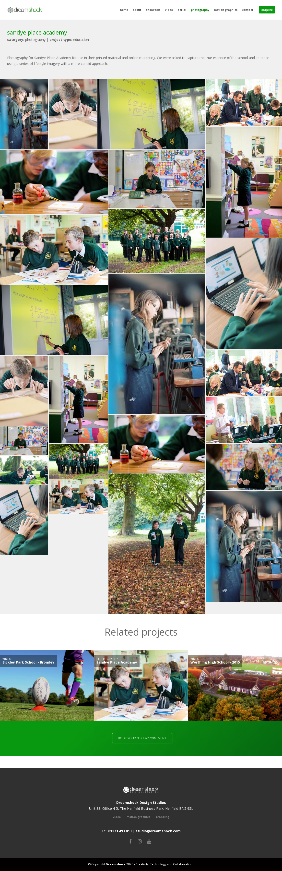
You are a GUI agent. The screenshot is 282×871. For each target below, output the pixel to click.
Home (124, 10)
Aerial (181, 10)
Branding (162, 817)
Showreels (153, 10)
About (137, 10)
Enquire (267, 10)
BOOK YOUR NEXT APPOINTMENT (144, 738)
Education (69, 39)
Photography (200, 10)
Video (169, 10)
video (117, 817)
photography (26, 39)
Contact (247, 10)
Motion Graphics (225, 10)
